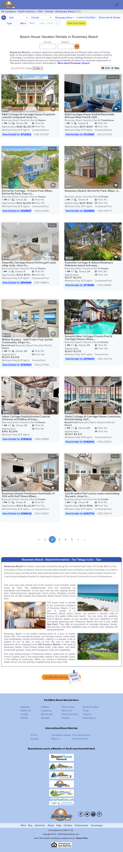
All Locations (8, 11)
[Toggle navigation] (117, 5)
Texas (85, 710)
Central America (81, 735)
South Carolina (90, 707)
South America (80, 738)
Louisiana (46, 710)
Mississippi (47, 714)
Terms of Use (82, 838)
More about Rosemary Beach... (74, 63)
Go (76, 46)
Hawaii (24, 718)
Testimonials (81, 825)
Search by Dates (76, 23)
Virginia (86, 714)
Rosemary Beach (65, 11)
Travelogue (97, 825)
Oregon (66, 718)
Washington (89, 718)
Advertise (40, 825)
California (25, 710)
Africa (34, 735)
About (50, 825)
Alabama (25, 707)
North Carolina (70, 714)
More (23, 23)
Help (58, 825)
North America (26, 11)
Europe (35, 738)
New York (67, 710)
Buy (30, 825)
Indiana (45, 707)
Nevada (45, 718)
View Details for (16, 134)
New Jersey (68, 707)
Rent (23, 825)
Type (9, 23)
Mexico (55, 738)
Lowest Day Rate (86, 17)
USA (40, 11)
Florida (49, 11)
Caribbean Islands (61, 735)
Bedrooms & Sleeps (109, 17)
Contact (68, 825)
